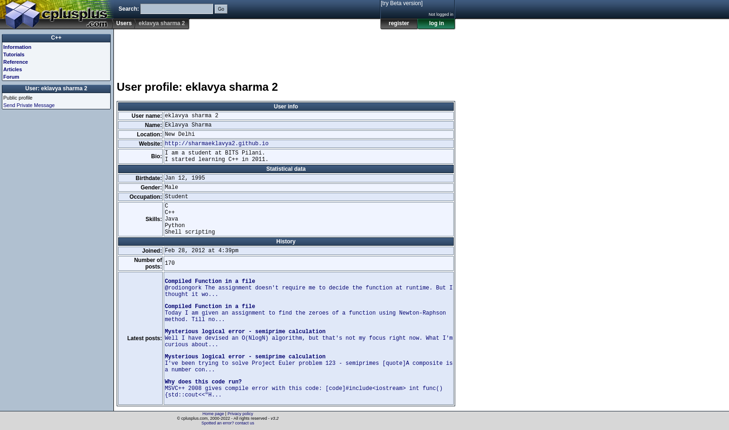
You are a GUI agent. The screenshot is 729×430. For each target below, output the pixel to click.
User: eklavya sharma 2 (56, 88)
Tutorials (14, 54)
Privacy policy (240, 413)
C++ (56, 37)
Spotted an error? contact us (227, 423)
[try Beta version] (402, 3)
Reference (15, 62)
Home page (214, 413)
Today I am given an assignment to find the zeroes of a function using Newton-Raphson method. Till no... (305, 313)
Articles (12, 69)
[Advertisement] (286, 51)
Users (124, 23)
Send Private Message (29, 105)
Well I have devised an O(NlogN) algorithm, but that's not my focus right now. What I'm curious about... (308, 338)
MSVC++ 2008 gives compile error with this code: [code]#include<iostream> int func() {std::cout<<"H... (304, 388)
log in (436, 23)
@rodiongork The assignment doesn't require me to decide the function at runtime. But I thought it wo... (308, 288)
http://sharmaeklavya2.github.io (216, 144)
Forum (11, 77)
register (399, 23)
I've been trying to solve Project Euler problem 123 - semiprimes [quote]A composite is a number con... (308, 363)
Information (17, 47)
